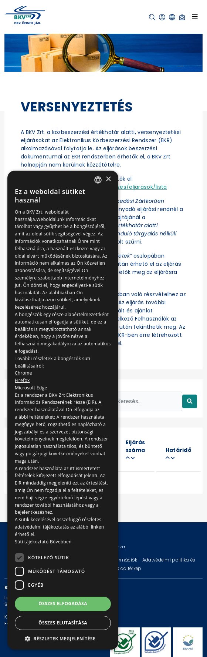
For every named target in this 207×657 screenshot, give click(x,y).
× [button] (108, 179)
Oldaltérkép (128, 568)
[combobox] (98, 180)
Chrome (23, 373)
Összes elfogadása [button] (62, 603)
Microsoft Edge (31, 388)
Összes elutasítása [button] (62, 623)
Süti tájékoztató (31, 542)
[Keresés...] (147, 401)
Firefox (22, 380)
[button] (152, 17)
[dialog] (62, 410)
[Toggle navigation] (195, 16)
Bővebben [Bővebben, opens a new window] (61, 542)
